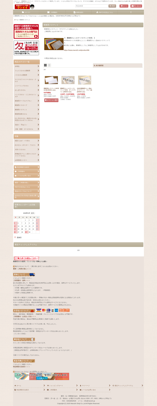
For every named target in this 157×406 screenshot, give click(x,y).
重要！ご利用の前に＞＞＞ (22, 269)
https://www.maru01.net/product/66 (76, 50)
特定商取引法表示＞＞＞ (21, 367)
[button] (131, 12)
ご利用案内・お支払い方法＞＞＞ (24, 316)
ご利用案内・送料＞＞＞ (21, 280)
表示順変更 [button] (98, 65)
